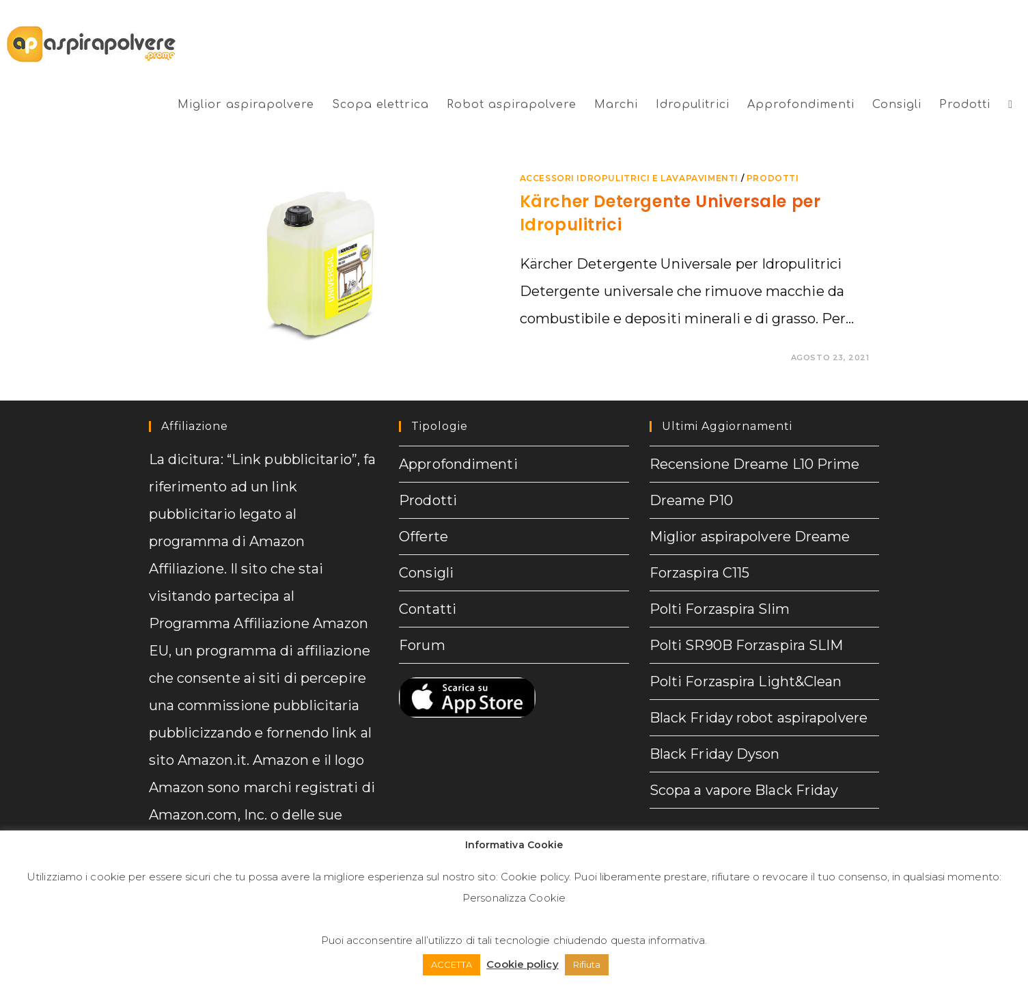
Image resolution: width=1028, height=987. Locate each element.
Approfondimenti (458, 464)
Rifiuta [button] (587, 964)
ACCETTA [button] (452, 964)
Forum (422, 645)
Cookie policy (535, 876)
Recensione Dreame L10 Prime (755, 464)
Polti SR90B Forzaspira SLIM (747, 645)
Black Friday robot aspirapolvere (758, 717)
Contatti (427, 609)
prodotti (773, 178)
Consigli (426, 573)
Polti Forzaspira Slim (720, 609)
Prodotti (428, 500)
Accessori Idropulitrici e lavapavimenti (629, 178)
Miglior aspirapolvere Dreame (750, 536)
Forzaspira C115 (700, 573)
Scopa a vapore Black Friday (744, 790)
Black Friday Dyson (715, 754)
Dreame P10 (691, 500)
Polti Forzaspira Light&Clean (746, 681)
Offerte (423, 536)
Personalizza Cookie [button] (514, 897)
